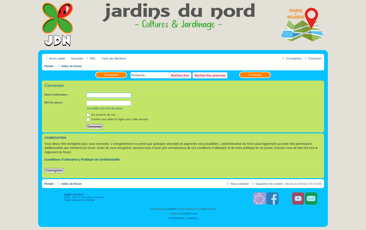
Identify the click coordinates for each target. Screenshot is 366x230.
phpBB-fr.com (189, 213)
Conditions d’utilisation (61, 159)
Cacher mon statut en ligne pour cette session (117, 119)
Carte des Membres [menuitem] (114, 58)
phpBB (171, 209)
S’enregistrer (111, 74)
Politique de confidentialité (100, 159)
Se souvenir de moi (100, 114)
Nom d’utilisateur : (56, 94)
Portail (48, 66)
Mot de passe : (54, 102)
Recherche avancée (210, 75)
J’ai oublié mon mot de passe (104, 108)
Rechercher (180, 75)
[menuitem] (90, 58)
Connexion (255, 74)
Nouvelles (77, 58)
